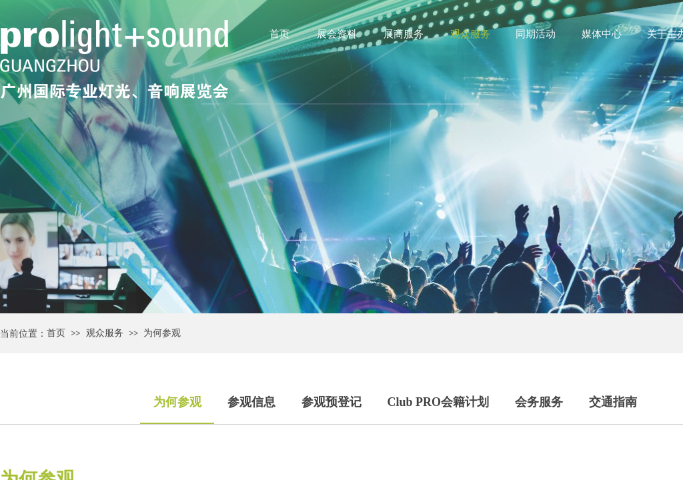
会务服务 (539, 402)
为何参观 (162, 333)
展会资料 (337, 34)
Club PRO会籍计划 (439, 402)
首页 (279, 34)
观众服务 (470, 34)
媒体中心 (602, 34)
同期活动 (536, 34)
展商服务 (404, 34)
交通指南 (613, 402)
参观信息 (251, 402)
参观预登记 (331, 402)
